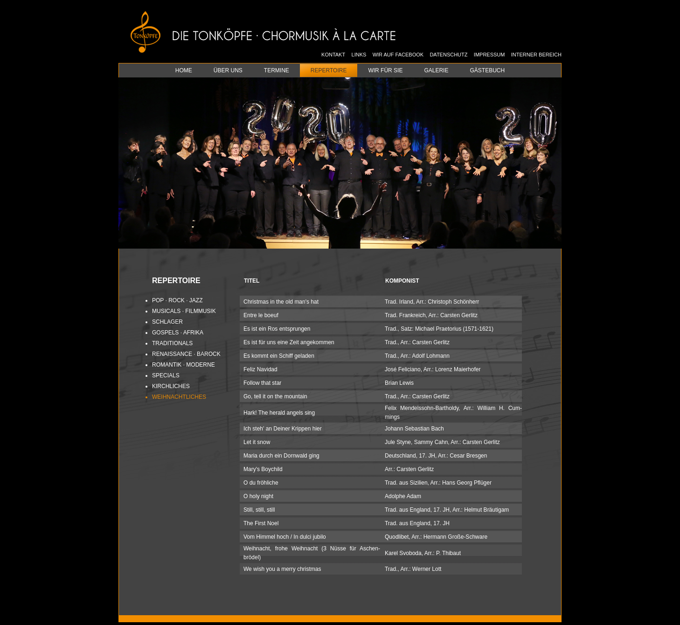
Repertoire (329, 70)
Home (183, 70)
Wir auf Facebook (398, 54)
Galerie (436, 70)
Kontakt (333, 54)
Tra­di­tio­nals (172, 343)
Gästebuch (487, 70)
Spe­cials (166, 375)
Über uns (228, 70)
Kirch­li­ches (171, 386)
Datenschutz (448, 54)
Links (359, 54)
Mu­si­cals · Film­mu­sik (184, 311)
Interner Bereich (536, 54)
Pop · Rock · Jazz (177, 300)
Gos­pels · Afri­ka (177, 332)
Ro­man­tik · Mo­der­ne (183, 364)
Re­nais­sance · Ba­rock (186, 354)
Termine (276, 70)
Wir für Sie (385, 70)
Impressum (489, 54)
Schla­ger (167, 322)
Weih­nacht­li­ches (179, 397)
